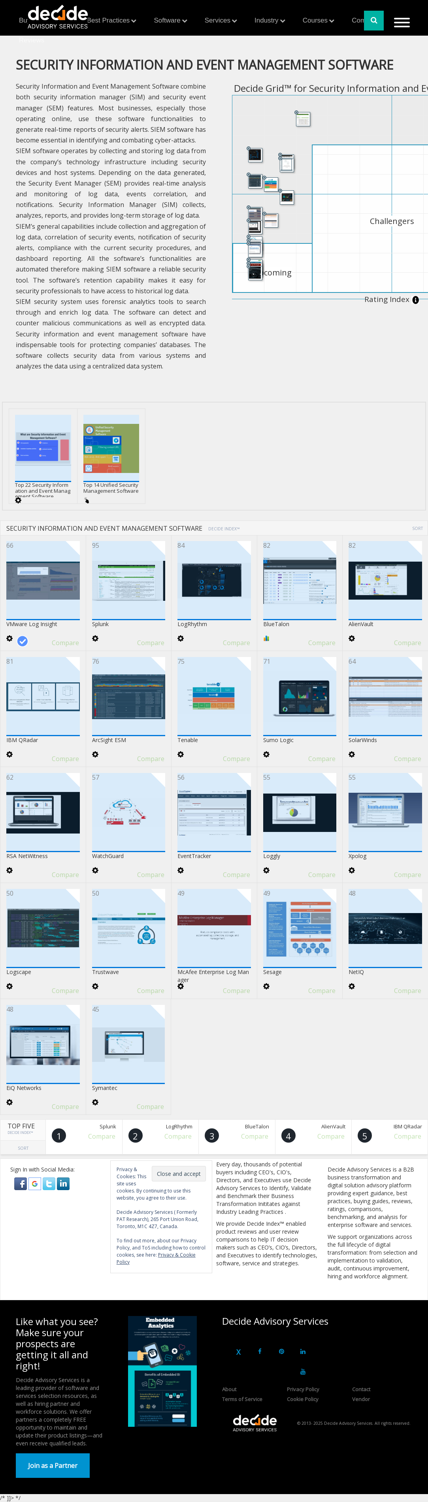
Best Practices (108, 20)
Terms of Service (242, 1399)
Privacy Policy (303, 1389)
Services (217, 20)
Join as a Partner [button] (52, 1465)
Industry (266, 20)
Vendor (361, 1399)
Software (167, 20)
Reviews (31, 40)
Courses (315, 20)
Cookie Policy (303, 1399)
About (229, 1389)
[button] (21, 1183)
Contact (361, 1389)
